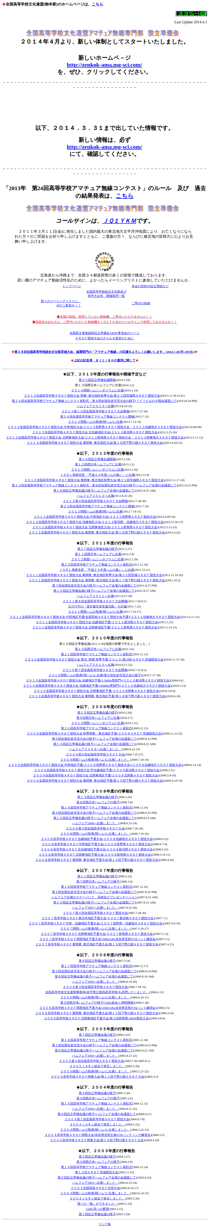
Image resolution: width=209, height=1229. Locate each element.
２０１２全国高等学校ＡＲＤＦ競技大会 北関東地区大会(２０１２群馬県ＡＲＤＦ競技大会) (95, 527)
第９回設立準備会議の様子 (97, 960)
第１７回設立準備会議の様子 (97, 549)
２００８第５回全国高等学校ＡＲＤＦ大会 (95, 828)
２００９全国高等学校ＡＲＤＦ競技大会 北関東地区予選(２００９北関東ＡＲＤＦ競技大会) (96, 775)
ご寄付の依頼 (141, 303)
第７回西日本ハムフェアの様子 (98, 881)
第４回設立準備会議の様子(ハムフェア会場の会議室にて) (97, 1114)
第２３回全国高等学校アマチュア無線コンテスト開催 (97, 506)
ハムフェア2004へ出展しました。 (95, 1109)
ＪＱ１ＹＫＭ (119, 221)
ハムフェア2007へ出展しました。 (95, 907)
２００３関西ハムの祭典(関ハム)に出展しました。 (95, 1193)
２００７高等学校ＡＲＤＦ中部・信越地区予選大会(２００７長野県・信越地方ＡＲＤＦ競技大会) (96, 923)
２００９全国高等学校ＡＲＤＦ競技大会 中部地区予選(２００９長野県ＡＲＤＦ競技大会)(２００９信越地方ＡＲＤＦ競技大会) (95, 765)
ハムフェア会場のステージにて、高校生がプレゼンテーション (94, 897)
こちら (97, 4)
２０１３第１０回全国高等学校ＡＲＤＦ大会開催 (95, 411)
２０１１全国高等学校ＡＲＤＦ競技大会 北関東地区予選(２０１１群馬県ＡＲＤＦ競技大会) (95, 627)
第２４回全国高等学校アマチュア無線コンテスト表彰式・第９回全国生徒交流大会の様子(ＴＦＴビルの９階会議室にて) (94, 401)
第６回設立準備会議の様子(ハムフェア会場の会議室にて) (94, 1050)
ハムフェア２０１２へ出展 (95, 496)
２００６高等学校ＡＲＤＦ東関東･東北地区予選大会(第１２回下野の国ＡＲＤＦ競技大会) (97, 1013)
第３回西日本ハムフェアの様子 (98, 1162)
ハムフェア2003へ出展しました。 (95, 1183)
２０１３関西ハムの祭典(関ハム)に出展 (95, 422)
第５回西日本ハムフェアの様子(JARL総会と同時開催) (97, 1002)
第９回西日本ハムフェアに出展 (98, 718)
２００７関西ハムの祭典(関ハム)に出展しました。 (95, 928)
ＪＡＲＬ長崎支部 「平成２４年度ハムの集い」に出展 (97, 475)
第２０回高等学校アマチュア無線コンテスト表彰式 (96, 728)
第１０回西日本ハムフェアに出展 (98, 649)
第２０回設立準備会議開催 (97, 380)
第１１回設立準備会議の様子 (97, 876)
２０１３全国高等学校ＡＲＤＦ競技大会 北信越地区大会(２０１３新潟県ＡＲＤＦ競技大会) (95, 432)
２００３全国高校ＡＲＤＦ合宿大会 (95, 1188)
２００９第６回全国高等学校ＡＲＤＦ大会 (95, 754)
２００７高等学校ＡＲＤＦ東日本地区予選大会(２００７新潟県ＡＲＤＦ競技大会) (98, 918)
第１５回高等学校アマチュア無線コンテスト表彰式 (96, 1103)
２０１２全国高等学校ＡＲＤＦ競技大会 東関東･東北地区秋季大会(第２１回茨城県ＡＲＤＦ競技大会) (94, 480)
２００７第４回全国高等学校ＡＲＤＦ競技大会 (95, 913)
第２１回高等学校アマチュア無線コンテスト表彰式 (96, 654)
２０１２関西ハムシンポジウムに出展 (97, 559)
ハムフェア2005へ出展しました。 (95, 1055)
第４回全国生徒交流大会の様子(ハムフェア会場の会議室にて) (94, 812)
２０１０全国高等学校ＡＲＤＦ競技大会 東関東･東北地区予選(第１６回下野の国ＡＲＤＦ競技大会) (97, 696)
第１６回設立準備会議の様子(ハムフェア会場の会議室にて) (94, 590)
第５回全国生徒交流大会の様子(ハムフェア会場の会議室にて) (94, 738)
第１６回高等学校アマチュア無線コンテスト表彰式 (96, 1040)
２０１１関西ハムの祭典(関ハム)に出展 (95, 611)
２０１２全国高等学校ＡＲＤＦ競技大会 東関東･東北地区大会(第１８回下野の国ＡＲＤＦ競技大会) (97, 532)
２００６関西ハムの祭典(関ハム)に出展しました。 (95, 997)
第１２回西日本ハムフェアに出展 (98, 464)
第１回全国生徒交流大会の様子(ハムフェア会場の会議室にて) (94, 1045)
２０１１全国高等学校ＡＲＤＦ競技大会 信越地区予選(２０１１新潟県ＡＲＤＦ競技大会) (97, 622)
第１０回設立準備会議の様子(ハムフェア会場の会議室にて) (94, 902)
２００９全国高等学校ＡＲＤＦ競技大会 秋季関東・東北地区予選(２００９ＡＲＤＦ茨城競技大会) (94, 733)
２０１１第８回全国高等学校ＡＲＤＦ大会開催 (95, 601)
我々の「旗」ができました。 (97, 1203)
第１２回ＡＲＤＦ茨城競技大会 (96, 1172)
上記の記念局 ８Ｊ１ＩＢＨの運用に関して (104, 360)
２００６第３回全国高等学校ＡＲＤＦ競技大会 (95, 987)
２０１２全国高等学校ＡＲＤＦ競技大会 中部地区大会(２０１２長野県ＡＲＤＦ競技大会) (95, 516)
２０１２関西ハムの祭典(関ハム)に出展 (95, 511)
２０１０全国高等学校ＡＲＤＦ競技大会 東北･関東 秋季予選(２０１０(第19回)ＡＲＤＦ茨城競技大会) (95, 659)
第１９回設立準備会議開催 (97, 459)
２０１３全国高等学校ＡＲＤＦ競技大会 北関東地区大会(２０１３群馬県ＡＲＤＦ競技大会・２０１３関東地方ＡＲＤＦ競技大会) (95, 437)
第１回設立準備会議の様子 (97, 1214)
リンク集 (104, 1224)
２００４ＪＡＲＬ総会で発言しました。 (97, 1124)
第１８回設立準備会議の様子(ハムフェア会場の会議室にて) (94, 490)
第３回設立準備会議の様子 (97, 1156)
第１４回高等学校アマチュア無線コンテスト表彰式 (96, 1167)
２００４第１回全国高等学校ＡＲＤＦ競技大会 (97, 1119)
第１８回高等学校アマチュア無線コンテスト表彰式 (96, 886)
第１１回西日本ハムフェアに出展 (98, 554)
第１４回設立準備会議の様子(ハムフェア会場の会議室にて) (94, 744)
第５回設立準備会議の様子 (97, 1093)
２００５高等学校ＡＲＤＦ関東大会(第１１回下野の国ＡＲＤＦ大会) (98, 1076)
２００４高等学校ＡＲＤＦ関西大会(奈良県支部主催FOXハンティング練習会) (98, 1135)
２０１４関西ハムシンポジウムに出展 (97, 390)
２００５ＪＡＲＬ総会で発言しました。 (97, 1066)
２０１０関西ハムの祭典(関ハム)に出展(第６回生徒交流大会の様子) (95, 675)
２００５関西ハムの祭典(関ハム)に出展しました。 (95, 1071)
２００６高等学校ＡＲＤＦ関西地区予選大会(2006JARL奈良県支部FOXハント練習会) (98, 1008)
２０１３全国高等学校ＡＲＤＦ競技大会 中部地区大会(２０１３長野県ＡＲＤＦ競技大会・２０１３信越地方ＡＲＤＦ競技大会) (95, 427)
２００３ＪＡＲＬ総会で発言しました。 (97, 1198)
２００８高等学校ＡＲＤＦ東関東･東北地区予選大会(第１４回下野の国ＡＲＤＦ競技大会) (97, 860)
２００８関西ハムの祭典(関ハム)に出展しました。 (95, 833)
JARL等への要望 (97, 1209)
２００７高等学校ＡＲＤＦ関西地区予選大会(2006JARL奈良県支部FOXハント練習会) (98, 939)
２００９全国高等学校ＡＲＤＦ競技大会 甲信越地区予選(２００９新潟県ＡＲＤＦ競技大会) (97, 770)
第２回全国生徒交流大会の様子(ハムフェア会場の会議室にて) (94, 971)
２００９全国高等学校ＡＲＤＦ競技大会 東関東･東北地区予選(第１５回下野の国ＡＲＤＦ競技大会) (95, 780)
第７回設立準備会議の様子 (97, 1035)
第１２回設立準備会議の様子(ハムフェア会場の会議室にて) (94, 818)
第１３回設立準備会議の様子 (97, 797)
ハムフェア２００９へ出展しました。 (95, 749)
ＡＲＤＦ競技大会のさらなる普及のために (104, 338)
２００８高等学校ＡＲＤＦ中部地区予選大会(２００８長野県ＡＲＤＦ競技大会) (97, 844)
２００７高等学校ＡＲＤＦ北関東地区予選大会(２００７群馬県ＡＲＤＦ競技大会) (97, 934)
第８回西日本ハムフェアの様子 (98, 802)
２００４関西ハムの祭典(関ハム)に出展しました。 (95, 1129)
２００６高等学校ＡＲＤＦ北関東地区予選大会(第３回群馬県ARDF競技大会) (97, 1018)
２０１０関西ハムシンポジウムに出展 (97, 723)
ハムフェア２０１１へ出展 (95, 596)
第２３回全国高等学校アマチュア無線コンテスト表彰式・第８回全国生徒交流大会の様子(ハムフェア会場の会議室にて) (94, 485)
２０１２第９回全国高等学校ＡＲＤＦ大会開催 (95, 501)
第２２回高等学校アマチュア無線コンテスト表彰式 (96, 564)
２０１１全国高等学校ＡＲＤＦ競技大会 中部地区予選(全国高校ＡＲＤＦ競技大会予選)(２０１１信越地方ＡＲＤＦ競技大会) (95, 617)
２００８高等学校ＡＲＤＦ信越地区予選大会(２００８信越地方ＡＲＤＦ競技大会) (97, 839)
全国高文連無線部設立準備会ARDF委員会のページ (104, 333)
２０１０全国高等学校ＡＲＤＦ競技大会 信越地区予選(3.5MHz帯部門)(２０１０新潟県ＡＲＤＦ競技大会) (98, 680)
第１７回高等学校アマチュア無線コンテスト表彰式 (96, 966)
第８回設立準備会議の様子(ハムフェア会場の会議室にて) (94, 976)
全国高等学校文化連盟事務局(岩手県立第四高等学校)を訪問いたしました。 (97, 992)
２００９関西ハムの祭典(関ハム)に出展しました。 (95, 759)
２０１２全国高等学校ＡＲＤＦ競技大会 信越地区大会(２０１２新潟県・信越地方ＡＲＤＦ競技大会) (95, 522)
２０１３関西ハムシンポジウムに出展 (97, 469)
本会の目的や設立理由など (150, 286)
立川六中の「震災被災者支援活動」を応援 (97, 606)
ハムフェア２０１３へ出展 (95, 406)
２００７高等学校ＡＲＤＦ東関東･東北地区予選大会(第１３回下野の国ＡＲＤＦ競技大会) (97, 944)
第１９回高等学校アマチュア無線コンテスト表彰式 (96, 807)
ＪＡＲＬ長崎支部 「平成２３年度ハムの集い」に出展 (96, 570)
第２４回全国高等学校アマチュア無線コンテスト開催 (97, 416)
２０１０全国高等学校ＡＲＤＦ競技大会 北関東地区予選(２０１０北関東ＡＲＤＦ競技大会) (97, 691)
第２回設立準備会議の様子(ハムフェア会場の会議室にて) (97, 1177)
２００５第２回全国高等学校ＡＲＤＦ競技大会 (91, 1061)
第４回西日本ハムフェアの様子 (98, 1098)
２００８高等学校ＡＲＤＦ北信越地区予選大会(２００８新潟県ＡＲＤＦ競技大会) (97, 849)
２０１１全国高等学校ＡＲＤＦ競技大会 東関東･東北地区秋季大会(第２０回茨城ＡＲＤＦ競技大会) (94, 575)
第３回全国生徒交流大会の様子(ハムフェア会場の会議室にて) (94, 892)
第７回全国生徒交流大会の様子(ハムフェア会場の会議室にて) (95, 585)
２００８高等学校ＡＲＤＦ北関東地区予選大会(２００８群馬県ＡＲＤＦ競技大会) (95, 854)
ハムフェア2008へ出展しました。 (95, 823)
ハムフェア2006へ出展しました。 (95, 981)
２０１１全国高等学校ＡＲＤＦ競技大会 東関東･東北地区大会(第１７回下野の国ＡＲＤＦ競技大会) (97, 580)
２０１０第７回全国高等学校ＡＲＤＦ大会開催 (94, 670)
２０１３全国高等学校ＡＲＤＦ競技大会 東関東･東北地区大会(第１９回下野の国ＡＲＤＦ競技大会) (95, 442)
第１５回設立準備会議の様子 (97, 712)
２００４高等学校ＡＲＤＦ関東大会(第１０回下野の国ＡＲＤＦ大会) (97, 1140)
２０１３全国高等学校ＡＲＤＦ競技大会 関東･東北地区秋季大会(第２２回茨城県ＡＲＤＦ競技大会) (92, 395)
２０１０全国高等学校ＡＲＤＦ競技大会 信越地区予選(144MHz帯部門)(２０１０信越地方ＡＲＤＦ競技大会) (97, 685)
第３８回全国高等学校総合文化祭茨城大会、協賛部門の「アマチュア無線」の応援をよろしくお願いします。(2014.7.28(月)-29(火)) (104, 352)
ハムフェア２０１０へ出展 (95, 664)
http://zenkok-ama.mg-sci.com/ (104, 65)
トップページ (71, 286)
